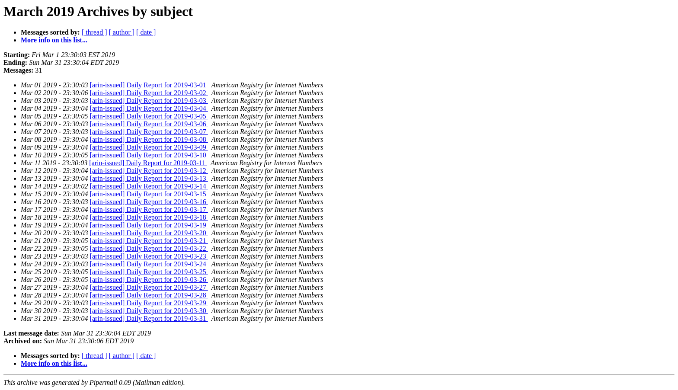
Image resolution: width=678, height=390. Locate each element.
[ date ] (146, 32)
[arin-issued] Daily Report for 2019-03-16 (149, 201)
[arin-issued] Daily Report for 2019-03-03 (149, 100)
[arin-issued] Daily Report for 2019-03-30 (149, 310)
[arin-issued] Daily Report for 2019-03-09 (149, 147)
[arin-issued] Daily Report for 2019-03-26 (149, 279)
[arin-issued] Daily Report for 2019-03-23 (149, 256)
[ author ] (122, 32)
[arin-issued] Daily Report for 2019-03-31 (149, 318)
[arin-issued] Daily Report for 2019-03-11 (148, 162)
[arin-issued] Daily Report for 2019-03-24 (149, 264)
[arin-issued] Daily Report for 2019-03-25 (149, 271)
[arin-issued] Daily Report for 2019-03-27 (149, 287)
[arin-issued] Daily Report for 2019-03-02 (149, 92)
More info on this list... (54, 40)
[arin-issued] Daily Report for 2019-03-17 (149, 209)
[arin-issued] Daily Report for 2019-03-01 (149, 85)
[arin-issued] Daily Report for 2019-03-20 (149, 233)
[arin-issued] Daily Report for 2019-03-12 (149, 170)
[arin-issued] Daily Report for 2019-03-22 (149, 248)
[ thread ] (94, 32)
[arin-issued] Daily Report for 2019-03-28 (149, 295)
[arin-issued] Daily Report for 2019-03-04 (149, 108)
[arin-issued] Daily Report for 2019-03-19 (149, 225)
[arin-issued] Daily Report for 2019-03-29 (149, 303)
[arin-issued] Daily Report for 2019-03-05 (149, 116)
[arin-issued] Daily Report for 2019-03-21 (149, 240)
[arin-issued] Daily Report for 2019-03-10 (149, 155)
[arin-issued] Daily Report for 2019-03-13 (149, 178)
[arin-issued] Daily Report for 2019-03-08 (149, 139)
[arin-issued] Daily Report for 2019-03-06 (149, 124)
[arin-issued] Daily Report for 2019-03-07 (149, 131)
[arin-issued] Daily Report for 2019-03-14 (149, 186)
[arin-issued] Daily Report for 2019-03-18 (149, 217)
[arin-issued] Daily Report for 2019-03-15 (149, 194)
